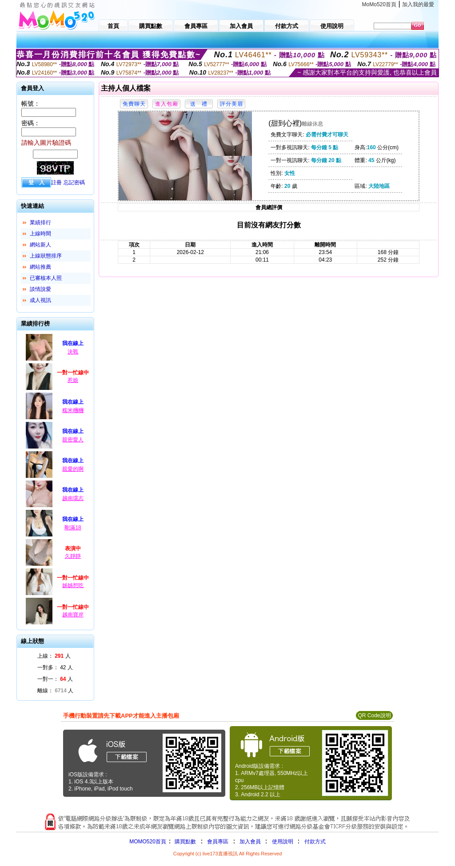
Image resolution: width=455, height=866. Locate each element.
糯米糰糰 (73, 410)
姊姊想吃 (73, 585)
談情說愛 (40, 289)
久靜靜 (73, 556)
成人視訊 (40, 300)
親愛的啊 (73, 469)
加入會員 (250, 841)
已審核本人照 (46, 278)
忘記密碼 (74, 182)
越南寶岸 (73, 615)
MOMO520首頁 (147, 841)
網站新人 (40, 245)
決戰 (73, 352)
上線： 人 (54, 656)
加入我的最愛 (418, 4)
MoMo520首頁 (379, 4)
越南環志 (73, 498)
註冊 (56, 182)
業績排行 (40, 222)
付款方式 (315, 841)
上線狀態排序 (46, 256)
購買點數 (184, 841)
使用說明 (282, 841)
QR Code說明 (374, 715)
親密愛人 (73, 440)
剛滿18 (72, 527)
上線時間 (40, 233)
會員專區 (217, 841)
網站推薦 (40, 267)
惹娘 (73, 380)
